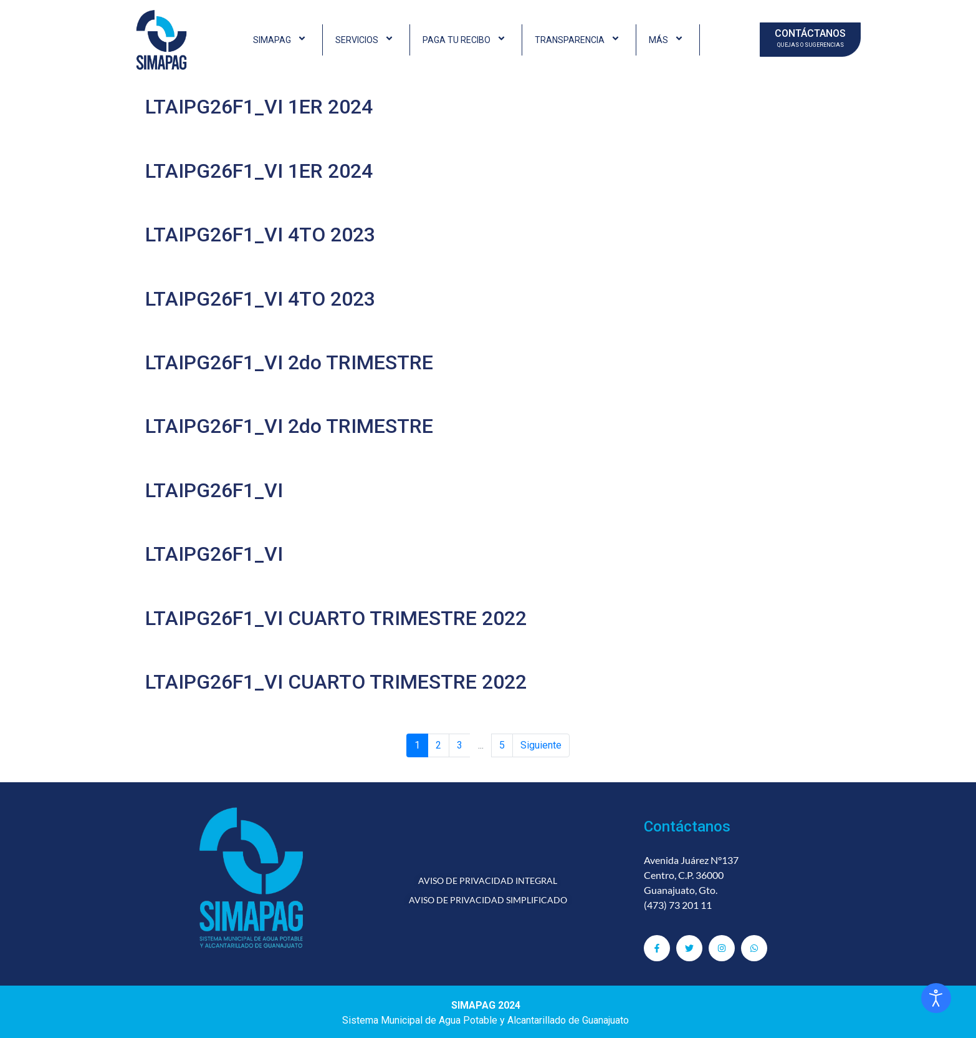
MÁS (668, 40)
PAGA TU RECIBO (466, 40)
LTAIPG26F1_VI (214, 490)
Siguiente (541, 745)
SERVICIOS (366, 40)
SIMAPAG (281, 40)
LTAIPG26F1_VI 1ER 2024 (259, 107)
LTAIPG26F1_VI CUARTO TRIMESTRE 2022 (336, 618)
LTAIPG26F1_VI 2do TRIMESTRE (289, 362)
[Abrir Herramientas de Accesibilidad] (936, 998)
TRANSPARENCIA (579, 40)
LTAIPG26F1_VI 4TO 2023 (260, 234)
